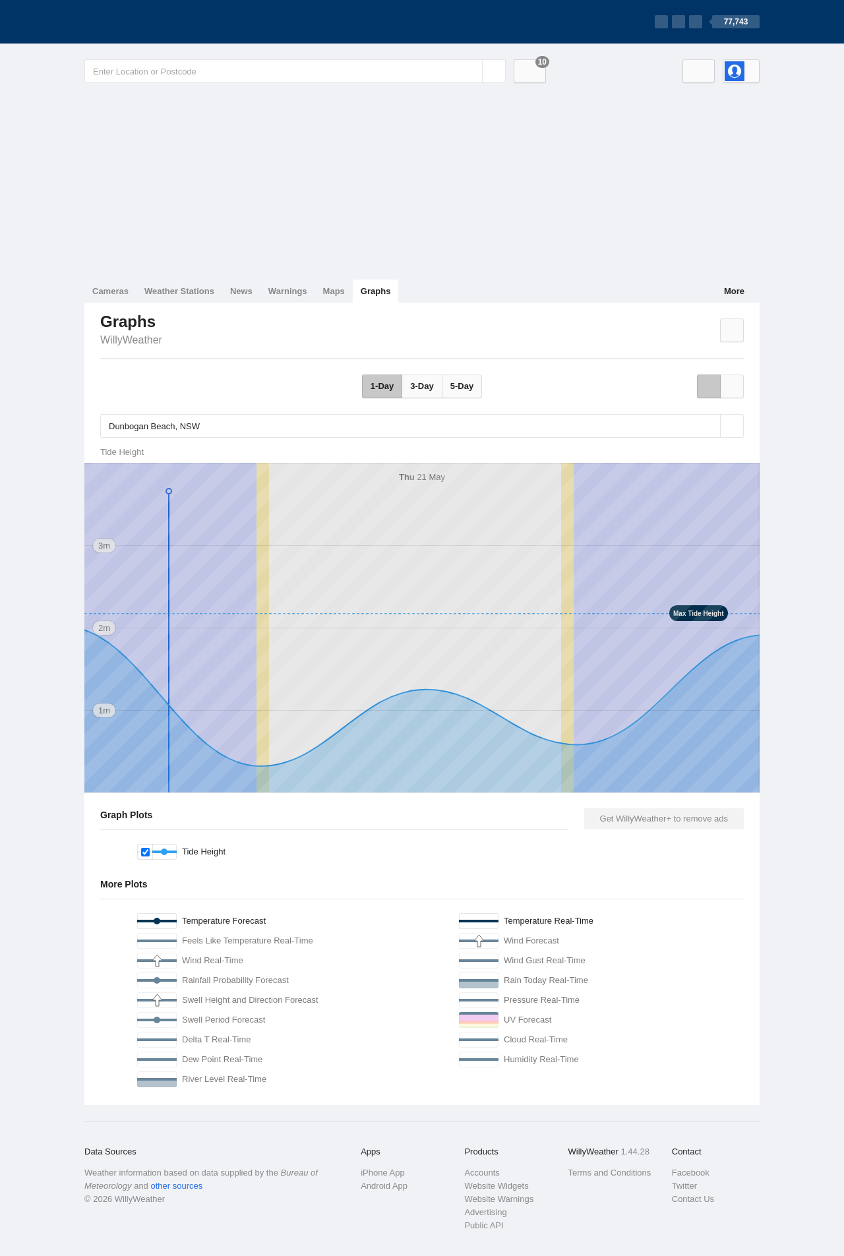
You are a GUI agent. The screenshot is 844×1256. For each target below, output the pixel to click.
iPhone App (383, 1173)
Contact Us (693, 1199)
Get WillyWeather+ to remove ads (664, 818)
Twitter (684, 1186)
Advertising (485, 1212)
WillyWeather (131, 339)
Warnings (287, 291)
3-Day (421, 386)
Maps (334, 291)
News (241, 291)
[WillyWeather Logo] (146, 22)
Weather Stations (179, 291)
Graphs (376, 291)
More (734, 291)
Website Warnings (498, 1199)
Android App (384, 1186)
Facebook (690, 1173)
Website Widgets (496, 1186)
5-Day (461, 386)
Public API (483, 1225)
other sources (176, 1186)
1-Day (382, 386)
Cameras (110, 291)
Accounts (481, 1173)
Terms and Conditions (609, 1173)
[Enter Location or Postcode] (295, 71)
